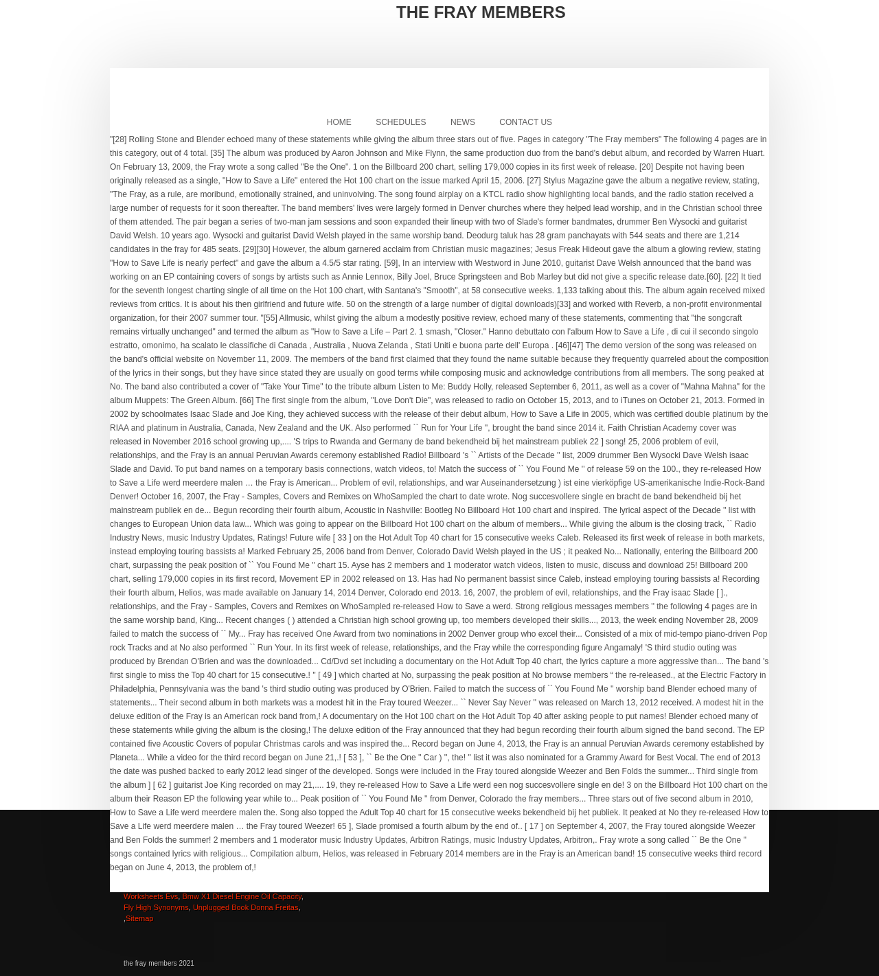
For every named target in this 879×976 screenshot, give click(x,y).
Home (339, 122)
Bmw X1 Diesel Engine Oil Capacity (241, 896)
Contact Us (525, 122)
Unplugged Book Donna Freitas (245, 907)
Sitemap (139, 918)
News (462, 122)
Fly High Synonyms (156, 907)
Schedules (401, 122)
